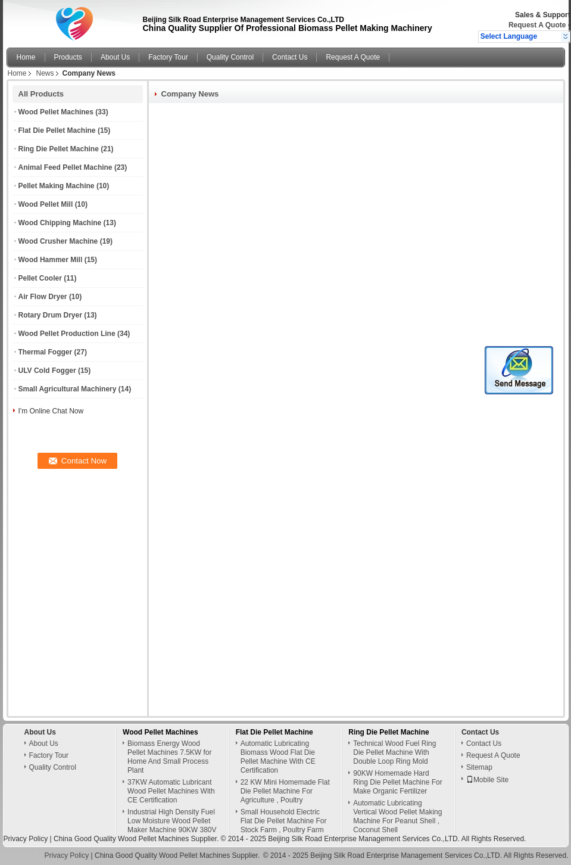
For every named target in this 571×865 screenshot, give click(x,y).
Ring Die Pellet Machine (58, 149)
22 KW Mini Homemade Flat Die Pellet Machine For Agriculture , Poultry (285, 791)
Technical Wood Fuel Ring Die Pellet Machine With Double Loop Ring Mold (394, 752)
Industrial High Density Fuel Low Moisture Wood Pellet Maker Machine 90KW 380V (171, 821)
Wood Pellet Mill (45, 204)
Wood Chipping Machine (60, 223)
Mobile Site (487, 780)
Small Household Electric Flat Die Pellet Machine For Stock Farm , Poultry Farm (284, 821)
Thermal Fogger (45, 352)
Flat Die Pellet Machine (57, 130)
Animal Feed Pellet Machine (65, 167)
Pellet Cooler (40, 278)
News (45, 73)
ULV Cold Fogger (47, 370)
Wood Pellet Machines (55, 112)
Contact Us (289, 57)
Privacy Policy (26, 839)
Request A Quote (537, 25)
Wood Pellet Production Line (67, 333)
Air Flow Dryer (42, 297)
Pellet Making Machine (56, 186)
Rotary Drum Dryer (50, 315)
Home (26, 57)
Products (68, 57)
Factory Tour (168, 57)
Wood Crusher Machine (58, 241)
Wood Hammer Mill (50, 260)
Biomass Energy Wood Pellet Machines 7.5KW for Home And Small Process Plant (169, 756)
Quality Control (230, 57)
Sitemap (479, 767)
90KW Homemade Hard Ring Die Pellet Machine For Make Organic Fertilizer (397, 782)
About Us (115, 57)
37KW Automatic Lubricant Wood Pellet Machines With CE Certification (171, 791)
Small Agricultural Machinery (67, 389)
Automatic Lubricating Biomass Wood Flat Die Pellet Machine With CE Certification (278, 756)
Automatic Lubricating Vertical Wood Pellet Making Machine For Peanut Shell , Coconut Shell (397, 816)
